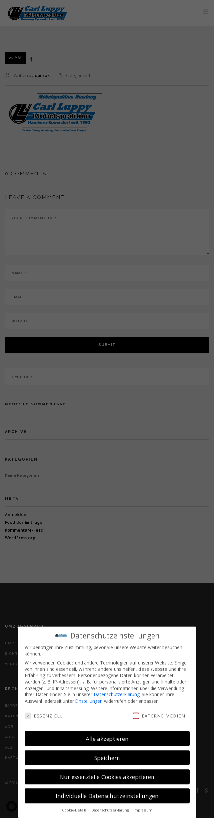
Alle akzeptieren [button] (107, 736)
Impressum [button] (142, 807)
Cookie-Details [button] (74, 807)
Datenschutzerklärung (117, 692)
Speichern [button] (107, 755)
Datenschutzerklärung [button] (110, 807)
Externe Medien (159, 713)
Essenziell (44, 713)
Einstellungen (89, 698)
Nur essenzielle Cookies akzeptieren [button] (107, 774)
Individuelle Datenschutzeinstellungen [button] (107, 793)
